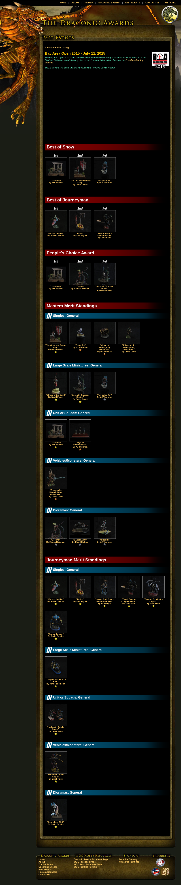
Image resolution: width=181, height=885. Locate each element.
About (42, 862)
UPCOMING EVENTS (109, 2)
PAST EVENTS (132, 2)
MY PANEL (170, 2)
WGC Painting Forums (85, 867)
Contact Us (44, 874)
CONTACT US (152, 2)
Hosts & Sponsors (48, 872)
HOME (62, 2)
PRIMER (89, 2)
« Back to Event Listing (57, 47)
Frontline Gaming (128, 859)
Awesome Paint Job (129, 862)
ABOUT (75, 2)
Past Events (45, 869)
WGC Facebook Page (85, 862)
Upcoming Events (48, 867)
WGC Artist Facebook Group (88, 864)
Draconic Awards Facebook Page (91, 859)
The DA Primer (46, 864)
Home (41, 859)
